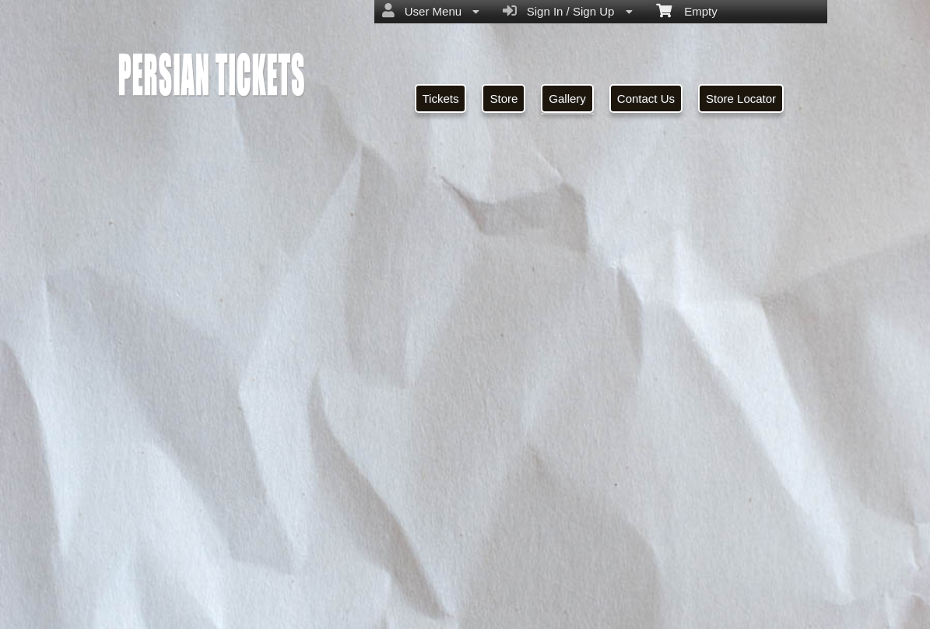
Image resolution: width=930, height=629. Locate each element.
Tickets (441, 98)
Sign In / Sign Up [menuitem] (567, 10)
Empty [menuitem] (687, 10)
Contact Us (646, 98)
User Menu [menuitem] (430, 10)
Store (504, 98)
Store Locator (741, 98)
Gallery (567, 98)
